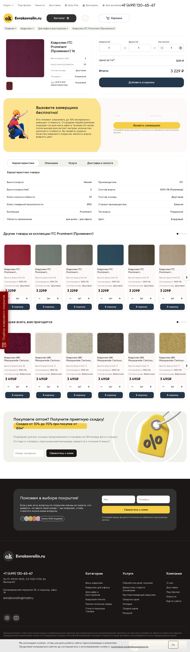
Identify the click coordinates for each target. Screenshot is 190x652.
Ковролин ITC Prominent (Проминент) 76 (106, 271)
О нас (169, 583)
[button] (178, 234)
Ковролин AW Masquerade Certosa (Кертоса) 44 (109, 359)
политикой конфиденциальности (129, 646)
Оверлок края (131, 599)
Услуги (128, 573)
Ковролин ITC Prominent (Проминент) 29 (44, 271)
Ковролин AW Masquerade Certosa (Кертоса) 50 (171, 359)
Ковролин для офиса (98, 587)
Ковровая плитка (95, 599)
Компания (174, 573)
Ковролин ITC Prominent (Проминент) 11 (12, 271)
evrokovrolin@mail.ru (18, 598)
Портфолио (24, 5)
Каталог (64, 18)
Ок (173, 644)
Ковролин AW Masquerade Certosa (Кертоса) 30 (47, 359)
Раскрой (127, 613)
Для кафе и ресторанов (93, 593)
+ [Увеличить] (181, 48)
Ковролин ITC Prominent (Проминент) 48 (137, 271)
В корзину (17, 306)
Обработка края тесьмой (138, 583)
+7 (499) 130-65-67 (18, 573)
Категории (94, 573)
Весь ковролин (94, 583)
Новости (40, 5)
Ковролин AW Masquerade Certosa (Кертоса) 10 (16, 359)
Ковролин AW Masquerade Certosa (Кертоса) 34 (78, 359)
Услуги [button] (8, 5)
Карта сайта (173, 601)
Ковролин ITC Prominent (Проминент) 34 (168, 271)
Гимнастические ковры (99, 604)
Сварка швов (130, 608)
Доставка (54, 5)
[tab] (23, 163)
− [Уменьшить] (162, 48)
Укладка (127, 604)
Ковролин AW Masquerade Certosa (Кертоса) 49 (140, 359)
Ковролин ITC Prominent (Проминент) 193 (75, 271)
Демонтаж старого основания (134, 589)
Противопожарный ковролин (139, 594)
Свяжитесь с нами (97, 453)
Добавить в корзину (147, 82)
